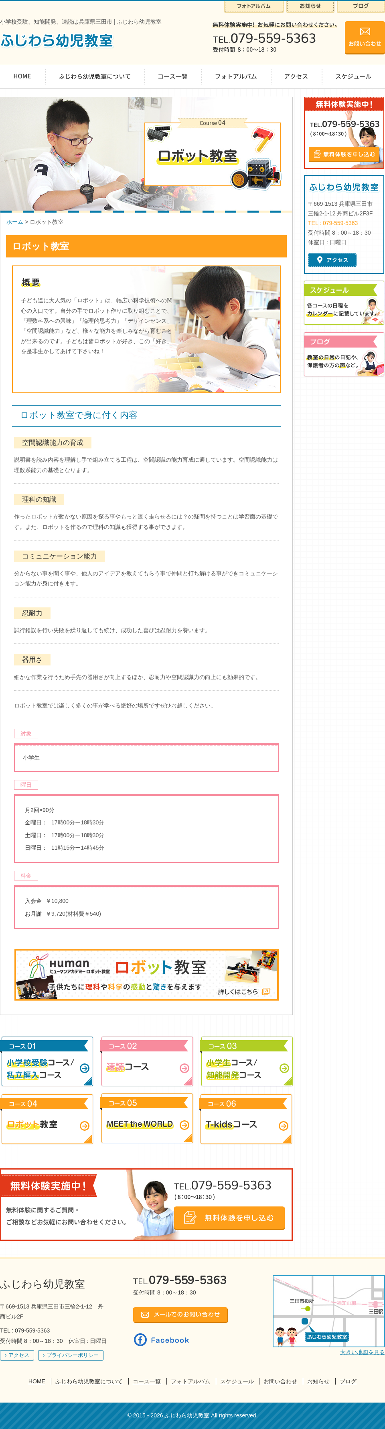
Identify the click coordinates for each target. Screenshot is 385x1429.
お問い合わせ (280, 1381)
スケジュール (237, 1381)
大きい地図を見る (362, 1352)
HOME (36, 1381)
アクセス (18, 1355)
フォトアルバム (190, 1381)
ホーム (14, 222)
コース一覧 (147, 1381)
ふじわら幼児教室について (89, 1381)
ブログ (348, 1381)
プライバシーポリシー (73, 1355)
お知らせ (318, 1381)
